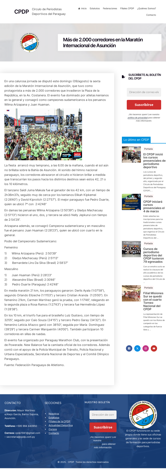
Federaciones (109, 8)
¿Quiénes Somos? (146, 8)
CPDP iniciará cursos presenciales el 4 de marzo (154, 207)
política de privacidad (138, 118)
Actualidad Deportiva (61, 426)
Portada (148, 149)
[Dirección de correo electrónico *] (144, 93)
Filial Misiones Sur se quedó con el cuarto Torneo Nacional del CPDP (153, 302)
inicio (83, 8)
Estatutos (94, 8)
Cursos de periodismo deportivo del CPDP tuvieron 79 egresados (153, 256)
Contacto (150, 15)
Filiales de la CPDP (60, 422)
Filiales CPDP (127, 8)
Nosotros (54, 414)
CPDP (71, 462)
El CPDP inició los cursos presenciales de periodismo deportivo (154, 161)
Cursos (53, 430)
